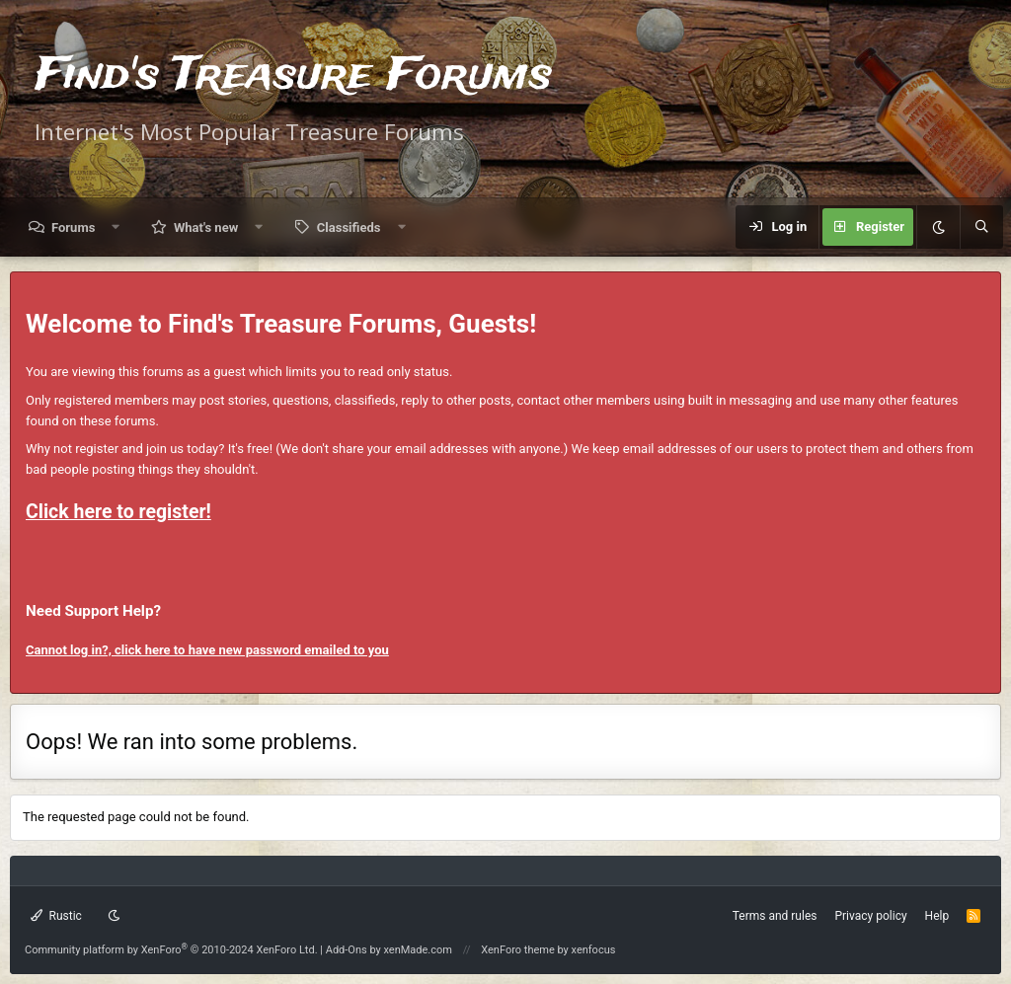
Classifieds (349, 227)
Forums (73, 227)
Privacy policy (870, 916)
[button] (116, 227)
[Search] (981, 227)
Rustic (56, 916)
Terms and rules (775, 916)
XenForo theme (518, 950)
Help (937, 916)
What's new (206, 227)
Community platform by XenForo (171, 950)
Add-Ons (346, 950)
